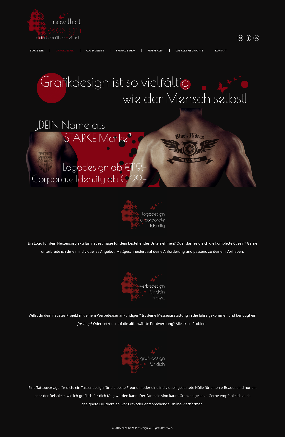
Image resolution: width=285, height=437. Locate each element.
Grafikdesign (65, 50)
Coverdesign (95, 50)
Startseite (37, 50)
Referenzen (155, 50)
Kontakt (221, 50)
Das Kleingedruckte (189, 50)
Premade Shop (125, 50)
